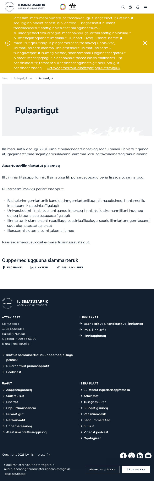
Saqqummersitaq (97, 420)
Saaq (5, 78)
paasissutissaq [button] (15, 474)
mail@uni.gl (21, 344)
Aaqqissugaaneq (19, 390)
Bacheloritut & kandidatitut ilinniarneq (113, 324)
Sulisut (89, 426)
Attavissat (91, 396)
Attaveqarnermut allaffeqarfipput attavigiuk (83, 68)
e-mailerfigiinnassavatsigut (66, 242)
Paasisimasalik (95, 414)
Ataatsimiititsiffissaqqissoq (26, 432)
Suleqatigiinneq (23, 78)
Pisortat (12, 402)
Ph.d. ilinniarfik (95, 330)
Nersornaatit (15, 420)
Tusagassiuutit (95, 402)
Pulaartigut (15, 414)
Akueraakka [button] (136, 469)
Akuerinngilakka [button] (102, 469)
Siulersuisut (15, 396)
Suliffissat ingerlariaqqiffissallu (107, 390)
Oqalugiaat (92, 438)
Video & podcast (96, 432)
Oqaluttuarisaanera (21, 408)
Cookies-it (13, 372)
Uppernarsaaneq (19, 426)
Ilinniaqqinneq (95, 336)
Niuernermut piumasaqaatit (27, 366)
